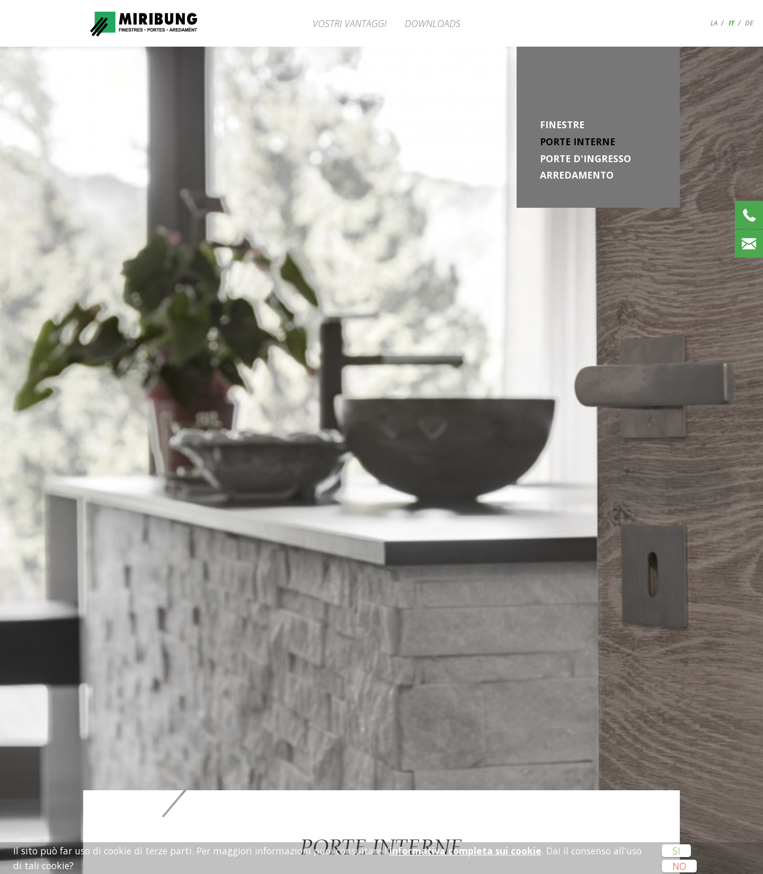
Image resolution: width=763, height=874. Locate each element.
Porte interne (577, 141)
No (679, 866)
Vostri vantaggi (349, 23)
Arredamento (577, 175)
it (731, 23)
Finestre (562, 124)
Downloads (432, 23)
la (714, 23)
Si (676, 850)
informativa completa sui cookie (465, 850)
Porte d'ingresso (585, 158)
